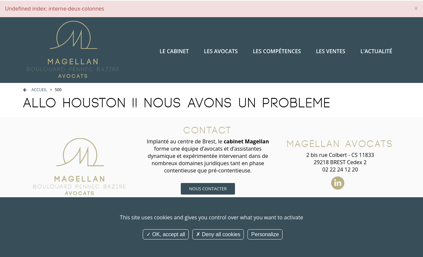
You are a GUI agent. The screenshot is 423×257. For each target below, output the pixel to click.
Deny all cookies (218, 234)
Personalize (265, 234)
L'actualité (376, 51)
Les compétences (277, 51)
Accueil (39, 89)
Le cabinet (174, 51)
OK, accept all (165, 234)
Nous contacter (208, 189)
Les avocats (221, 51)
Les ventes (330, 51)
